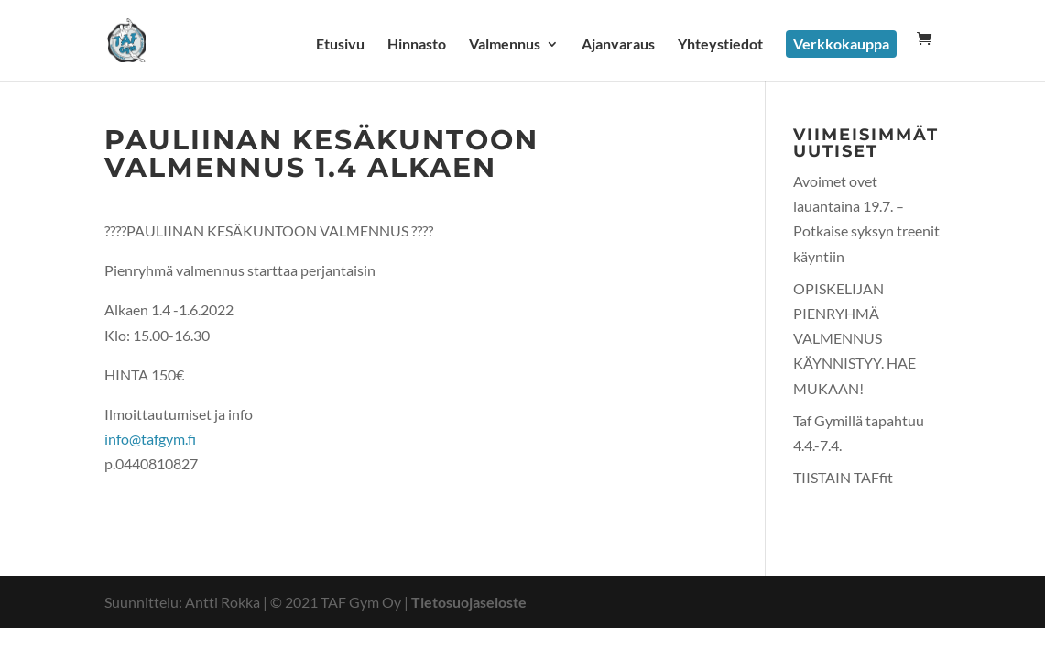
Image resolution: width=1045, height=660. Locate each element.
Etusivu (340, 45)
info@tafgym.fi (150, 438)
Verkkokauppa (841, 43)
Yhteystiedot (720, 45)
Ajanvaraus (618, 45)
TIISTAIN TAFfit (843, 477)
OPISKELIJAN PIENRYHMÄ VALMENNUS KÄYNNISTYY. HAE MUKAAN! (854, 338)
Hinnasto (416, 45)
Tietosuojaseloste (469, 601)
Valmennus (504, 45)
